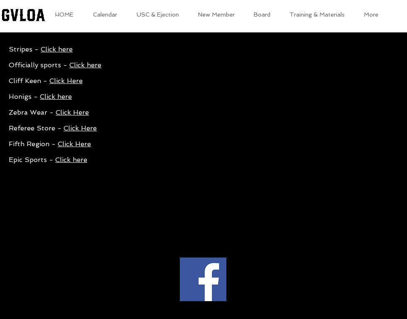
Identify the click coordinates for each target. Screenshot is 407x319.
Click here (57, 49)
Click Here (66, 81)
